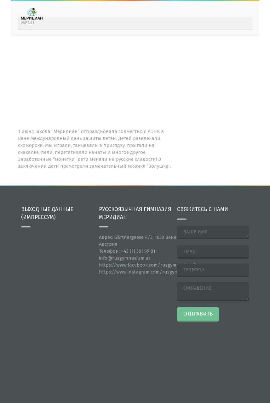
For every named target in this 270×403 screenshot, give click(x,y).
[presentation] (203, 346)
